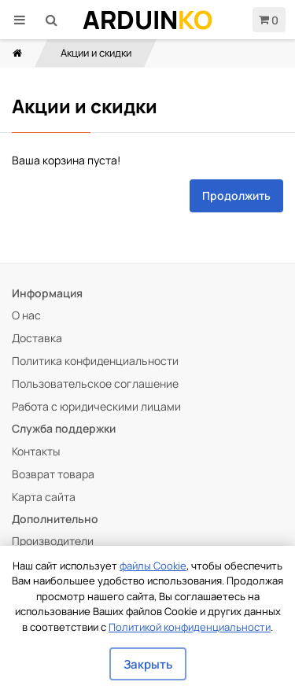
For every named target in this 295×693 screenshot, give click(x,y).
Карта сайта (44, 496)
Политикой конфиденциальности (190, 627)
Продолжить (236, 195)
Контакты (36, 451)
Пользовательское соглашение (95, 383)
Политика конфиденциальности (95, 360)
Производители (53, 540)
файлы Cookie (153, 565)
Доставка (37, 337)
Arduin (147, 19)
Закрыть (148, 664)
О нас (26, 315)
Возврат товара (53, 473)
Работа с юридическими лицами (96, 406)
